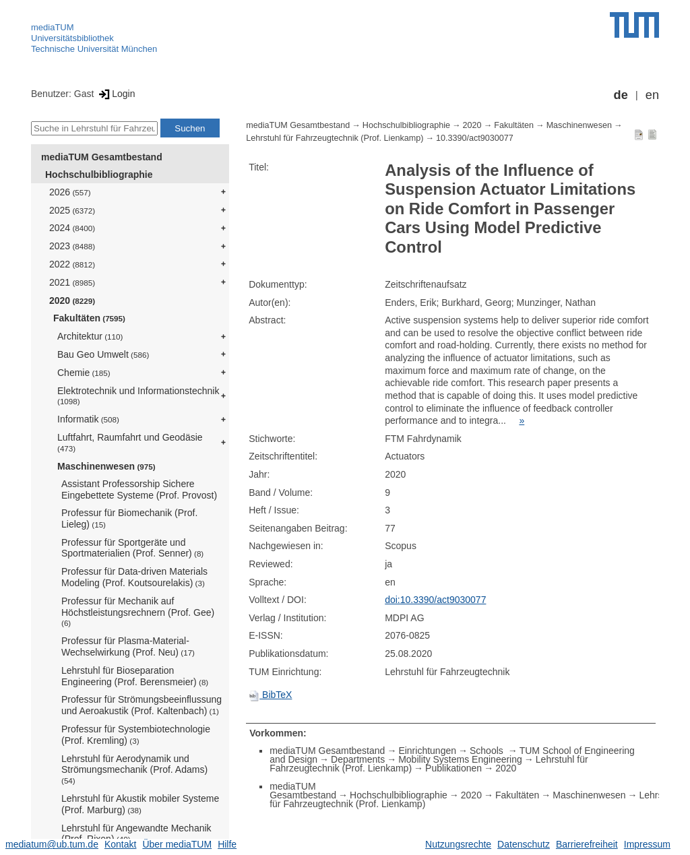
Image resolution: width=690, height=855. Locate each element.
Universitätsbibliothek (72, 38)
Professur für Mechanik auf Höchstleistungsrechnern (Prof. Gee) (137, 612)
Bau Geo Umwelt (103, 354)
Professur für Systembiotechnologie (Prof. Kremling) (135, 735)
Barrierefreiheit (587, 844)
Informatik (88, 419)
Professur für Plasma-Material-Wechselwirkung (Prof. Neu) (128, 646)
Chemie (84, 372)
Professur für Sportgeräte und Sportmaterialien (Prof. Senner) (132, 548)
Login (115, 93)
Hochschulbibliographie (98, 174)
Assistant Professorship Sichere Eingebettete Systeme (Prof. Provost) (139, 489)
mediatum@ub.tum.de (51, 844)
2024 (72, 227)
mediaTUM (52, 27)
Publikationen (453, 768)
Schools (488, 750)
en (652, 95)
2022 (72, 264)
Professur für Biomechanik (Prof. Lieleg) (129, 518)
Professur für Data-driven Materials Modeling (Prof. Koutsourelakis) (134, 577)
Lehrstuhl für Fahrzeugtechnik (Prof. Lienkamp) (334, 138)
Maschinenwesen (106, 466)
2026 (70, 192)
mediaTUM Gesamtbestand (101, 157)
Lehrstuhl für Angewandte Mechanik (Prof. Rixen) (136, 834)
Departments (358, 759)
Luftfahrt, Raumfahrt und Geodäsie (130, 442)
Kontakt (120, 844)
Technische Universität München (94, 49)
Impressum (647, 844)
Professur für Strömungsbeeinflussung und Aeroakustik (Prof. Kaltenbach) (141, 705)
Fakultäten (89, 318)
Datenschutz (523, 844)
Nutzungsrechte (458, 844)
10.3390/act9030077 (474, 138)
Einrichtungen (427, 750)
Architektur (90, 336)
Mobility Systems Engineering (460, 759)
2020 (72, 300)
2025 (72, 210)
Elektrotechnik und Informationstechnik (138, 395)
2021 (72, 282)
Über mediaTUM (177, 844)
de (621, 95)
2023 (72, 246)
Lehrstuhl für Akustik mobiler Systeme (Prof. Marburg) (140, 804)
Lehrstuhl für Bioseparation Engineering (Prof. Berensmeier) (134, 676)
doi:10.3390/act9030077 (435, 599)
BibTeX (270, 694)
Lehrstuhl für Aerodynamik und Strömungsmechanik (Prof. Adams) (134, 769)
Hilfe (227, 844)
